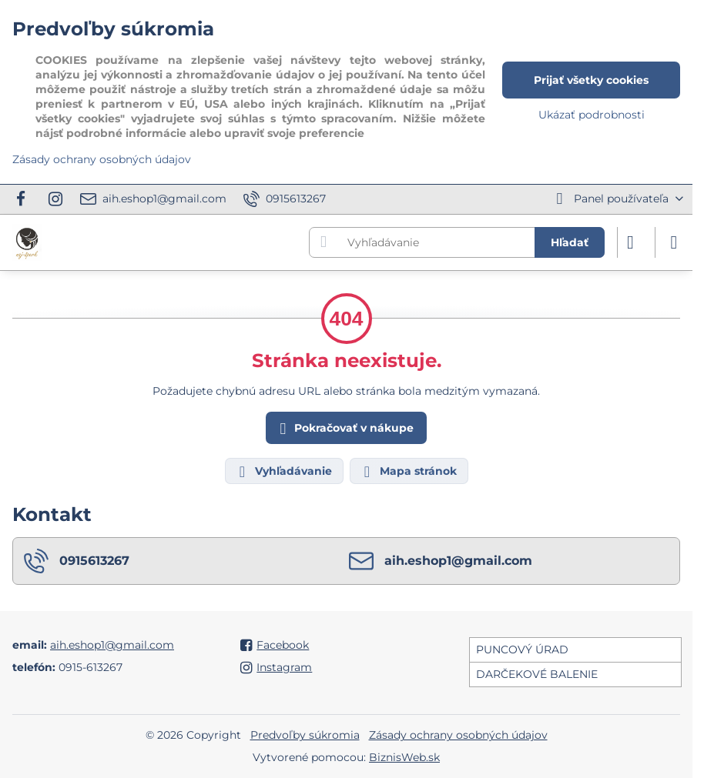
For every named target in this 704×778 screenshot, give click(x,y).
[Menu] (673, 242)
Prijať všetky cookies (591, 80)
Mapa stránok (408, 471)
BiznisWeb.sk (404, 757)
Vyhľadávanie (283, 471)
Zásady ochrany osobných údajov (458, 735)
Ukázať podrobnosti (591, 115)
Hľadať (569, 242)
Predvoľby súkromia (305, 735)
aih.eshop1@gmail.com (112, 645)
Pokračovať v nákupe (344, 429)
